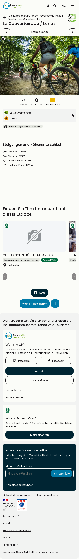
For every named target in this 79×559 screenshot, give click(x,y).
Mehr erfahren (39, 434)
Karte (42, 292)
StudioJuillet (23, 551)
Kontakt (39, 371)
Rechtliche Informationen (17, 530)
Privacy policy (10, 544)
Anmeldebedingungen (19, 484)
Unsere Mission (39, 380)
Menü (65, 6)
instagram (24, 360)
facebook (58, 360)
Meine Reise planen (34, 303)
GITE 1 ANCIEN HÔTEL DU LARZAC (28, 255)
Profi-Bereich (14, 397)
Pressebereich (14, 390)
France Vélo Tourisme (45, 551)
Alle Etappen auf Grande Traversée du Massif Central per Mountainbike (35, 17)
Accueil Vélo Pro (12, 516)
